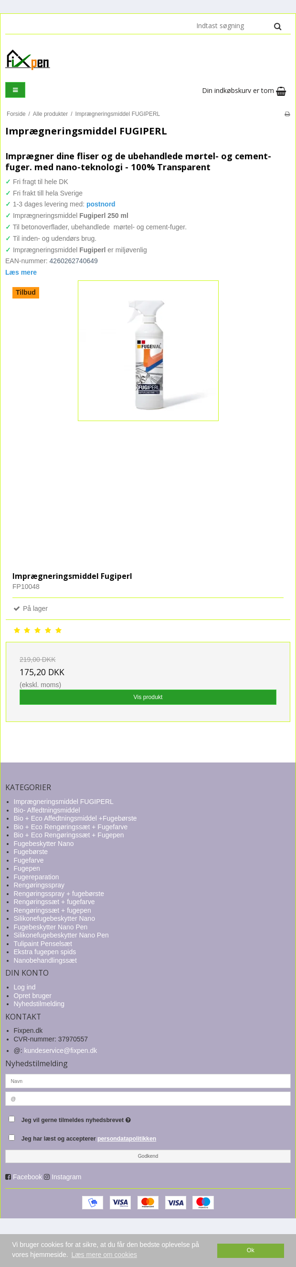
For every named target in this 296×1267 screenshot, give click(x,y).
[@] (148, 1098)
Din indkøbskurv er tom (244, 90)
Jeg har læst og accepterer (89, 1138)
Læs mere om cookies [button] (104, 1254)
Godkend (148, 1156)
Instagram (66, 1177)
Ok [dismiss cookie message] (250, 1250)
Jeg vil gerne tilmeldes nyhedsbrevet (100, 1117)
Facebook (27, 1177)
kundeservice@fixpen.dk (60, 1050)
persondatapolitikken (126, 1138)
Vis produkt (147, 697)
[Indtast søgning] (238, 26)
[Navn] (148, 1080)
